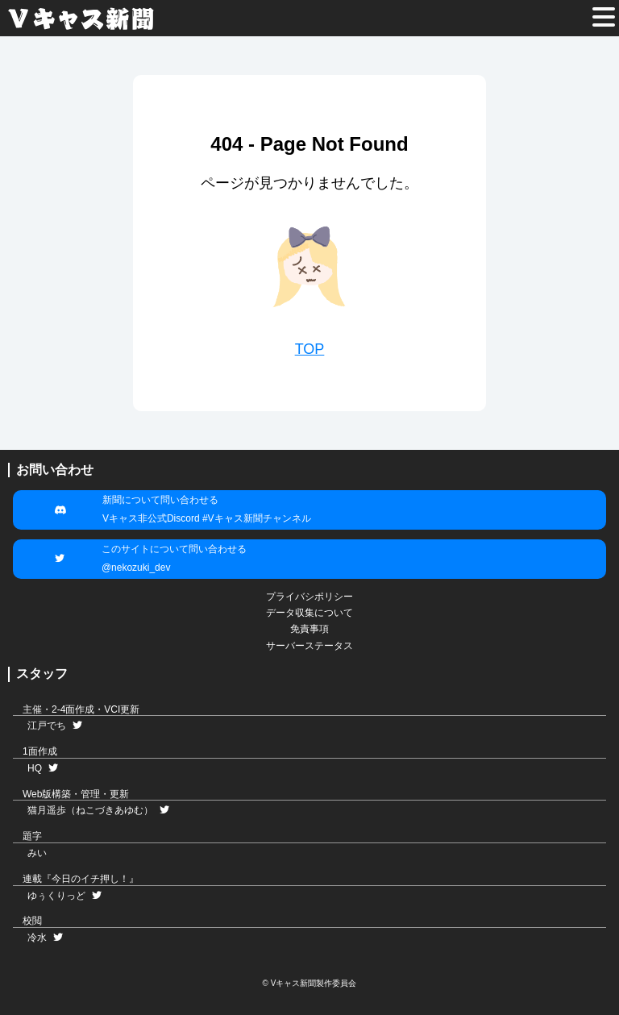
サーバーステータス (309, 645)
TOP (310, 349)
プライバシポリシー (309, 596)
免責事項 (309, 628)
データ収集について (309, 612)
